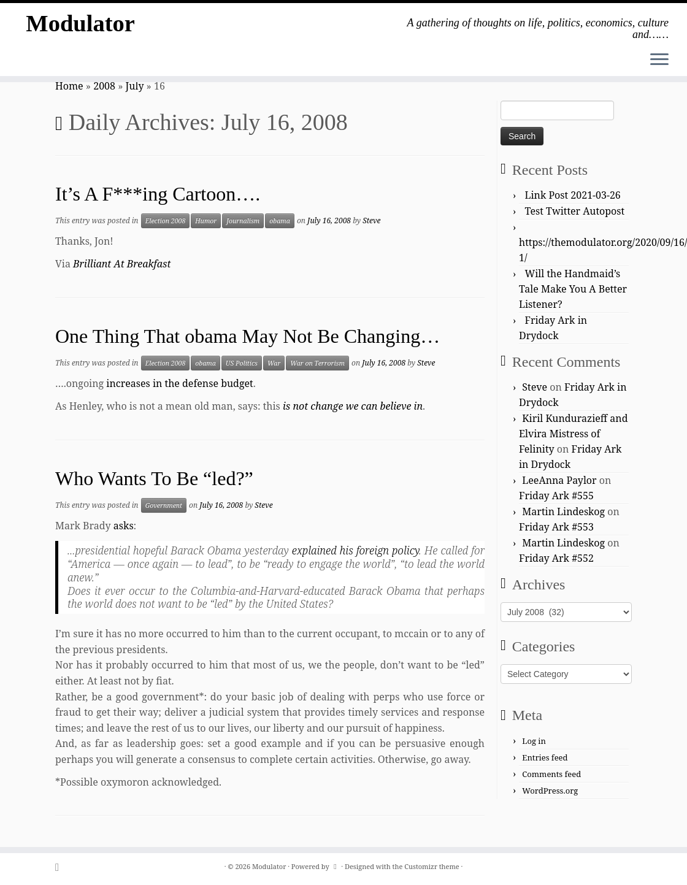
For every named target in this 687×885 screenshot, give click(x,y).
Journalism (242, 220)
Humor (206, 220)
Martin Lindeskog (563, 511)
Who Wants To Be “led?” (154, 478)
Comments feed (551, 774)
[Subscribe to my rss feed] (61, 866)
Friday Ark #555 (556, 495)
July (135, 86)
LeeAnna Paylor (559, 480)
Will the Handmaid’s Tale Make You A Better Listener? (573, 289)
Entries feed (544, 757)
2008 (104, 86)
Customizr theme (431, 866)
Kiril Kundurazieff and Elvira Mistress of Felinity (573, 434)
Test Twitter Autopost (575, 211)
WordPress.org (550, 790)
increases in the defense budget (179, 383)
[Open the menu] (659, 60)
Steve (371, 220)
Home (69, 86)
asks (123, 525)
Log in (534, 740)
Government (163, 505)
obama (279, 220)
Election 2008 (165, 220)
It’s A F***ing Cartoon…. (157, 194)
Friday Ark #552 (556, 558)
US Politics (242, 363)
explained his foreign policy (355, 550)
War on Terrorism (317, 363)
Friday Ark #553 (556, 527)
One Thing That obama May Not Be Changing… (247, 336)
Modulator (80, 24)
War (273, 363)
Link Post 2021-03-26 (573, 195)
